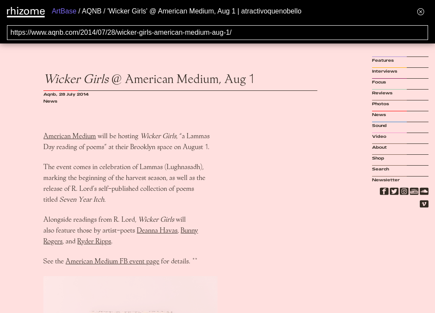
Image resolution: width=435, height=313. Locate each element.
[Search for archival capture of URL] (217, 32)
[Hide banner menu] (420, 11)
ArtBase (64, 11)
